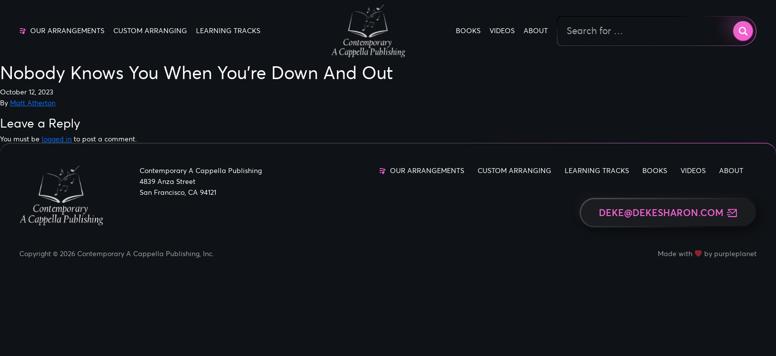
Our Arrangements (67, 30)
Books (468, 30)
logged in (57, 138)
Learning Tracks (228, 30)
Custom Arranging (150, 30)
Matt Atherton (32, 102)
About (536, 30)
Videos (502, 30)
